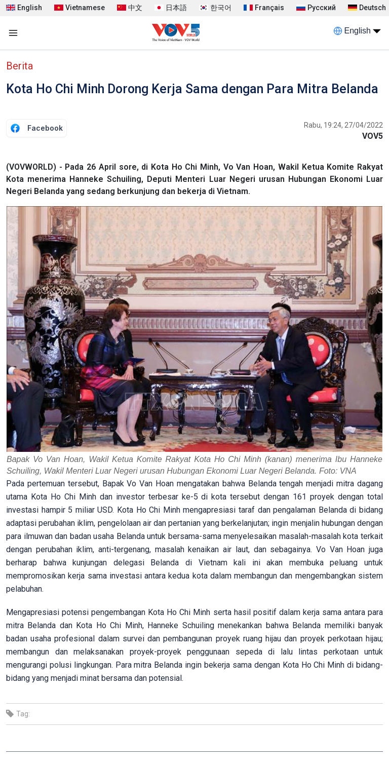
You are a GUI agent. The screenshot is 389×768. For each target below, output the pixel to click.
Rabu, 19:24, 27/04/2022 (343, 125)
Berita (19, 66)
